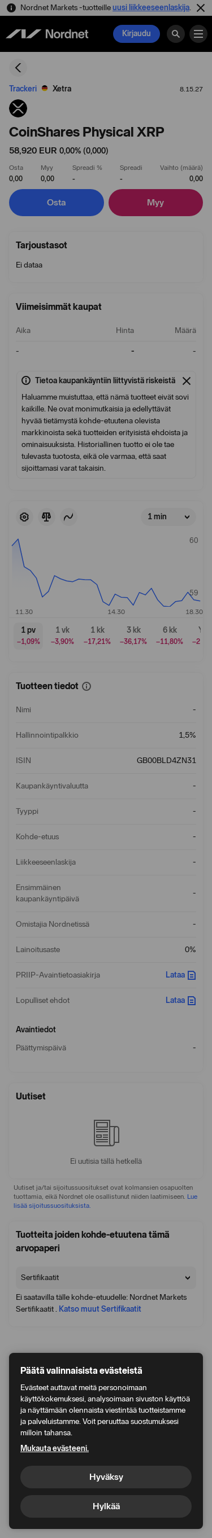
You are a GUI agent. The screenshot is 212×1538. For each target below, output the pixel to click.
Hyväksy (106, 1476)
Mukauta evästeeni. (54, 1448)
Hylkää (106, 1506)
